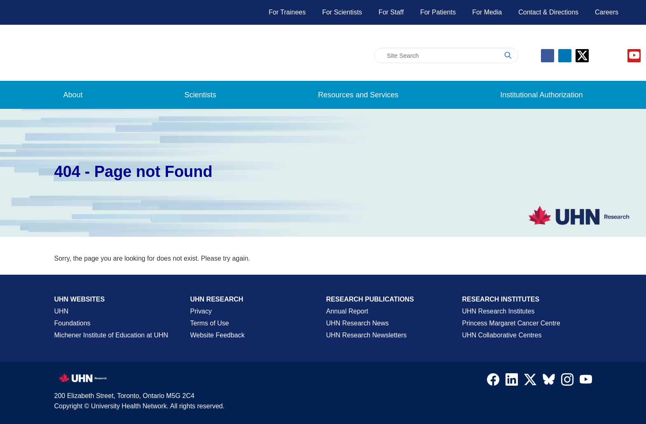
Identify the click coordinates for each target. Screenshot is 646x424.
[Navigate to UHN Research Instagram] (567, 381)
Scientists (200, 95)
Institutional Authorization (541, 95)
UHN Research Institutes (498, 311)
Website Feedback (217, 335)
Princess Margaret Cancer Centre (511, 323)
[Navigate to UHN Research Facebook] (493, 381)
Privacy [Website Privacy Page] (201, 311)
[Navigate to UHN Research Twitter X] (530, 381)
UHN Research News (357, 323)
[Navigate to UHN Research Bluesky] (549, 380)
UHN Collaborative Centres (502, 335)
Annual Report (347, 311)
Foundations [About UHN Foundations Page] (72, 323)
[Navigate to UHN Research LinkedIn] (512, 381)
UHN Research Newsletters (366, 335)
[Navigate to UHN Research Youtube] (586, 381)
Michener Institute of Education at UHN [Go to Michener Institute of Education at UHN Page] (111, 335)
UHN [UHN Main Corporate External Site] (61, 311)
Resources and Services (358, 95)
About (73, 95)
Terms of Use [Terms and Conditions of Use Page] (209, 323)
